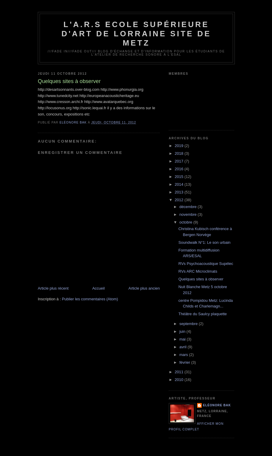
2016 (180, 169)
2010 (180, 379)
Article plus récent (53, 288)
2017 (180, 161)
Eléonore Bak (217, 405)
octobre (186, 222)
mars (184, 354)
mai (183, 339)
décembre (188, 206)
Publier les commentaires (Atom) (90, 299)
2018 (180, 153)
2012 (180, 200)
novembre (188, 214)
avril (183, 347)
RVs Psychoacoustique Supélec (205, 263)
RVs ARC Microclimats (197, 271)
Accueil (98, 288)
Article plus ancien (144, 288)
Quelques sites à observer (200, 279)
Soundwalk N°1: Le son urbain (204, 242)
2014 (180, 184)
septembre (189, 323)
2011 (180, 372)
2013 (180, 192)
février (185, 362)
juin (183, 331)
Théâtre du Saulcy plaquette (202, 314)
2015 (180, 176)
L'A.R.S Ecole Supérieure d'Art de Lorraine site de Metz (136, 33)
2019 (180, 145)
